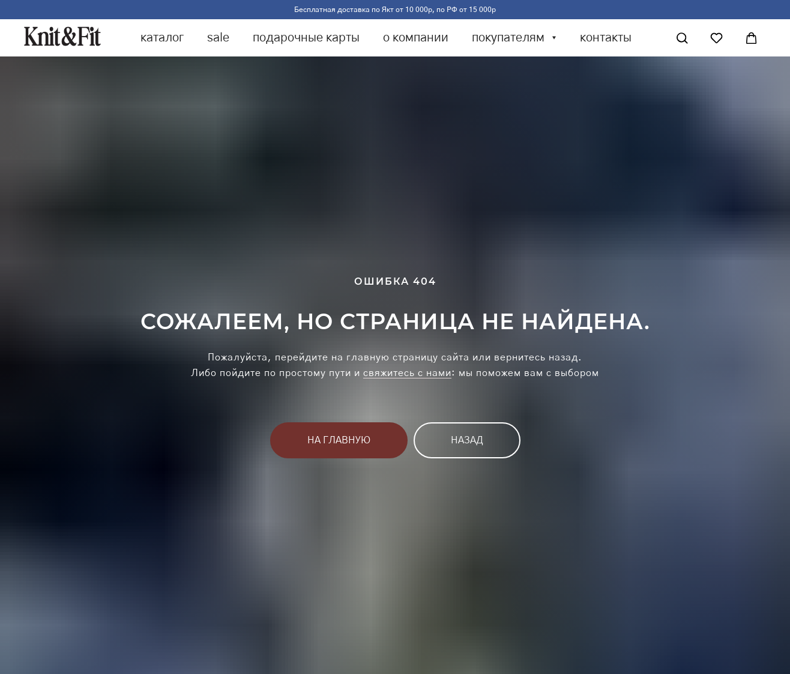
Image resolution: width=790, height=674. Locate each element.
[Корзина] (751, 38)
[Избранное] (716, 38)
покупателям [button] (509, 38)
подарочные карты (306, 38)
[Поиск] (682, 38)
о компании (415, 38)
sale (218, 38)
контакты (606, 38)
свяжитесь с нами (407, 373)
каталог (162, 38)
